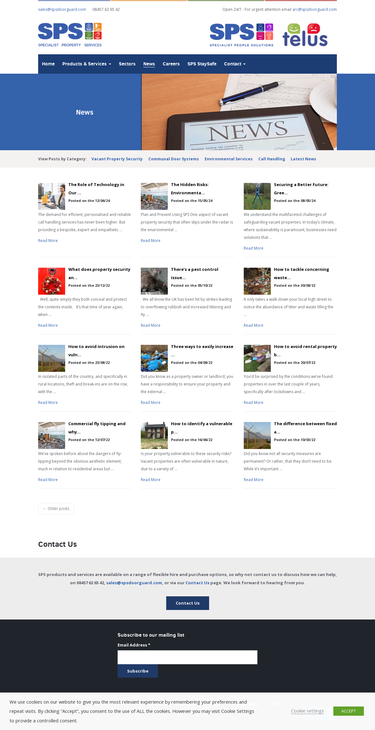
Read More (48, 240)
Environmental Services (229, 159)
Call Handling (271, 159)
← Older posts (56, 508)
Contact (235, 64)
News (149, 64)
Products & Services (86, 64)
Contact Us (197, 583)
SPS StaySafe (202, 64)
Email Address (134, 645)
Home (48, 64)
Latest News (303, 159)
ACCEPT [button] (348, 711)
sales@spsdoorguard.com (134, 583)
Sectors (127, 64)
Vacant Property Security (117, 159)
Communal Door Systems (173, 159)
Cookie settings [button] (307, 710)
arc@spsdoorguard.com (314, 9)
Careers (171, 64)
